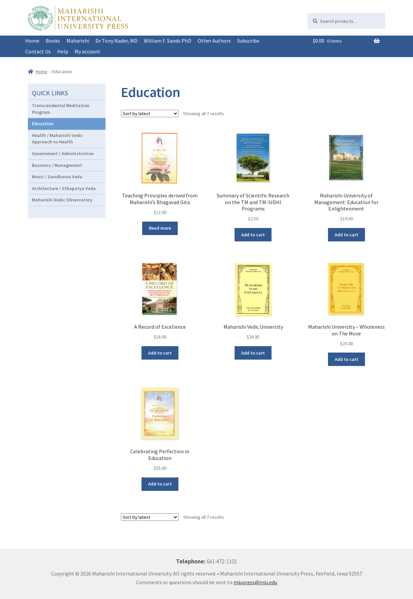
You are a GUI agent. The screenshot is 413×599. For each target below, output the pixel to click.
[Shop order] (149, 113)
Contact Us (38, 51)
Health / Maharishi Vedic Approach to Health (57, 138)
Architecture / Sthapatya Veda (64, 188)
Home (32, 40)
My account (87, 51)
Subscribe (248, 40)
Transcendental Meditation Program (60, 108)
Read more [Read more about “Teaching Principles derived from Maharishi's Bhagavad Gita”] (160, 228)
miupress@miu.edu (255, 582)
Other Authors (214, 40)
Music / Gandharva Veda (57, 177)
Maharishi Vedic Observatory (62, 200)
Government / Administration (63, 153)
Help (62, 51)
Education (42, 124)
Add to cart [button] (253, 235)
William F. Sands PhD (167, 40)
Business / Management (57, 165)
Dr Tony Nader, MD (116, 40)
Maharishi (78, 40)
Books (53, 40)
